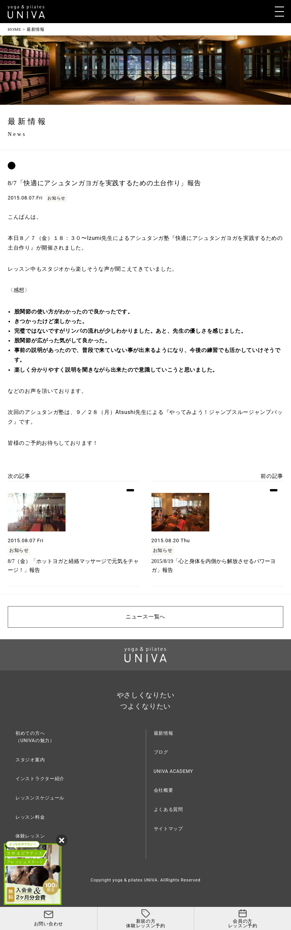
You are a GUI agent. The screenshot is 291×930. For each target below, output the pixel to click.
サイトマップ (168, 828)
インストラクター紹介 (39, 778)
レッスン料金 (30, 817)
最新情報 (163, 733)
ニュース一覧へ (145, 617)
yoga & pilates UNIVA (135, 880)
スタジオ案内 (30, 759)
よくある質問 (168, 809)
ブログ (161, 752)
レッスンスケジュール (39, 798)
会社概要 (163, 790)
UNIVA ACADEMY (173, 771)
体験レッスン (30, 836)
